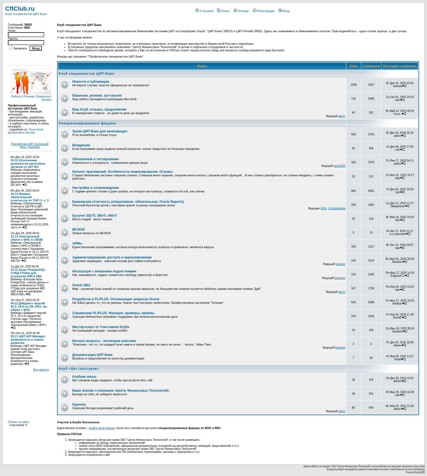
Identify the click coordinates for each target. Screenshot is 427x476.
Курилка (79, 404)
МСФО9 (78, 229)
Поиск (223, 11)
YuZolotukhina (336, 208)
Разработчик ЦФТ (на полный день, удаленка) (30, 145)
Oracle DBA (81, 285)
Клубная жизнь (84, 377)
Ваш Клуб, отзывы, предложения (99, 109)
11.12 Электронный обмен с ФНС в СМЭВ (27, 238)
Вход (284, 11)
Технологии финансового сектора (25, 131)
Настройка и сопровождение (95, 188)
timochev (340, 277)
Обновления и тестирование (95, 159)
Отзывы (241, 11)
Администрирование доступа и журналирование (112, 257)
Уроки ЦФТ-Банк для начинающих (99, 131)
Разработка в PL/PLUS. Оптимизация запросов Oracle (115, 299)
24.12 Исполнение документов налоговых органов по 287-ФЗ (28, 163)
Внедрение (81, 145)
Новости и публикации (90, 82)
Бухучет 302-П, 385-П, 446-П (94, 216)
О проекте (204, 11)
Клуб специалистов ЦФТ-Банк (86, 74)
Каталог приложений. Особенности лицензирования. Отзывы (122, 172)
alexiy (341, 116)
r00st (324, 208)
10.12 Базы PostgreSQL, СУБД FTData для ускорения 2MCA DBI (28, 273)
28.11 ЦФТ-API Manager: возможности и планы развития (28, 339)
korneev (340, 264)
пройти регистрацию (102, 428)
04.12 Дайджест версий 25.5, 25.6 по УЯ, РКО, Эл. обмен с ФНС (29, 306)
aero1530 (339, 165)
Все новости (41, 369)
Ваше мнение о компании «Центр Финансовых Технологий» (121, 390)
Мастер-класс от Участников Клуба (100, 327)
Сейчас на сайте (18, 422)
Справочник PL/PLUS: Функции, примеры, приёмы (113, 313)
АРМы (77, 243)
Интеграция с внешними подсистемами (104, 271)
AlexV (341, 291)
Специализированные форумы (87, 123)
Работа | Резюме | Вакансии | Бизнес (31, 96)
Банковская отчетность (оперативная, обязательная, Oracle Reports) (128, 202)
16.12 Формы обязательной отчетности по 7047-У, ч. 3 (30, 197)
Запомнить (20, 48)
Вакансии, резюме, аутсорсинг (97, 95)
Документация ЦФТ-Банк (92, 355)
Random (340, 347)
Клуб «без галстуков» (79, 369)
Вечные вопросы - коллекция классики (104, 341)
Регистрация (263, 11)
